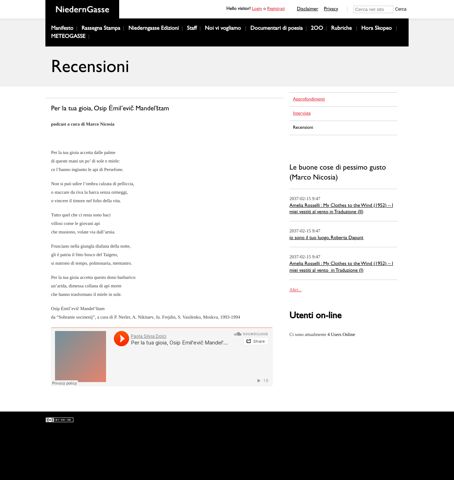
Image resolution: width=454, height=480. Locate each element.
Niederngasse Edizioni (153, 29)
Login (257, 9)
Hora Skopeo (376, 29)
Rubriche (341, 29)
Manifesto (62, 29)
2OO (317, 29)
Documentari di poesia (276, 29)
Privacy (331, 9)
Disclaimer (307, 9)
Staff (192, 29)
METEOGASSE (68, 37)
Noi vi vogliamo (223, 29)
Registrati (276, 9)
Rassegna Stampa (101, 29)
